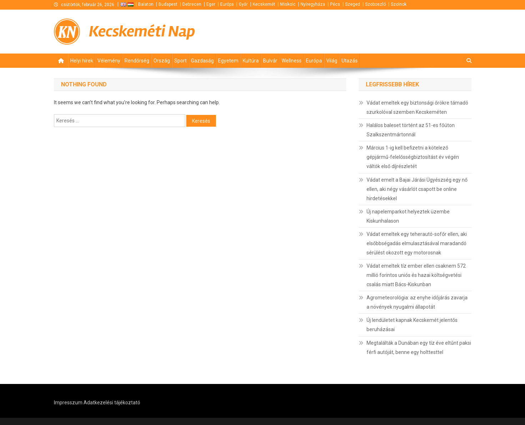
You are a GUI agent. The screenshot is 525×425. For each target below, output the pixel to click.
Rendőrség (137, 61)
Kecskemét (264, 4)
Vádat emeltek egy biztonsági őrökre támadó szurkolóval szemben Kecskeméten (417, 107)
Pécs (335, 4)
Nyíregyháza (313, 4)
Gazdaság (202, 61)
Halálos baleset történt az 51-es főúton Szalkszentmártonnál (411, 129)
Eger (210, 4)
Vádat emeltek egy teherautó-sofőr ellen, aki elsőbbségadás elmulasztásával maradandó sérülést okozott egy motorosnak (417, 243)
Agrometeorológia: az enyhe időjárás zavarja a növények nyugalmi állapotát (417, 302)
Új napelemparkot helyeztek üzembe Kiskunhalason (408, 216)
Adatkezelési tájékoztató (112, 402)
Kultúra (251, 61)
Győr (243, 4)
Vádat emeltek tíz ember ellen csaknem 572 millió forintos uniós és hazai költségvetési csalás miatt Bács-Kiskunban (416, 275)
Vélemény (108, 61)
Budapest (167, 4)
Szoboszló (375, 4)
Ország (161, 61)
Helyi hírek (81, 61)
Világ (331, 61)
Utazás (350, 61)
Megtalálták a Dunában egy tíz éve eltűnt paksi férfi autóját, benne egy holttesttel (419, 347)
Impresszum (68, 402)
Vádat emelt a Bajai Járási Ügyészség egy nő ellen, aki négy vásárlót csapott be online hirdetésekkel (417, 189)
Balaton (145, 4)
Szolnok (399, 4)
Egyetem (228, 61)
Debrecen (191, 4)
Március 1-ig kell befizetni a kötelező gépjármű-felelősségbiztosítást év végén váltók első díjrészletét (413, 157)
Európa (227, 4)
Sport (180, 61)
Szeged (352, 4)
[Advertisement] (385, 31)
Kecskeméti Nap (142, 31)
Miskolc (288, 4)
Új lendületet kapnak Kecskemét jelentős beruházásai (412, 324)
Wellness (292, 61)
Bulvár (270, 61)
